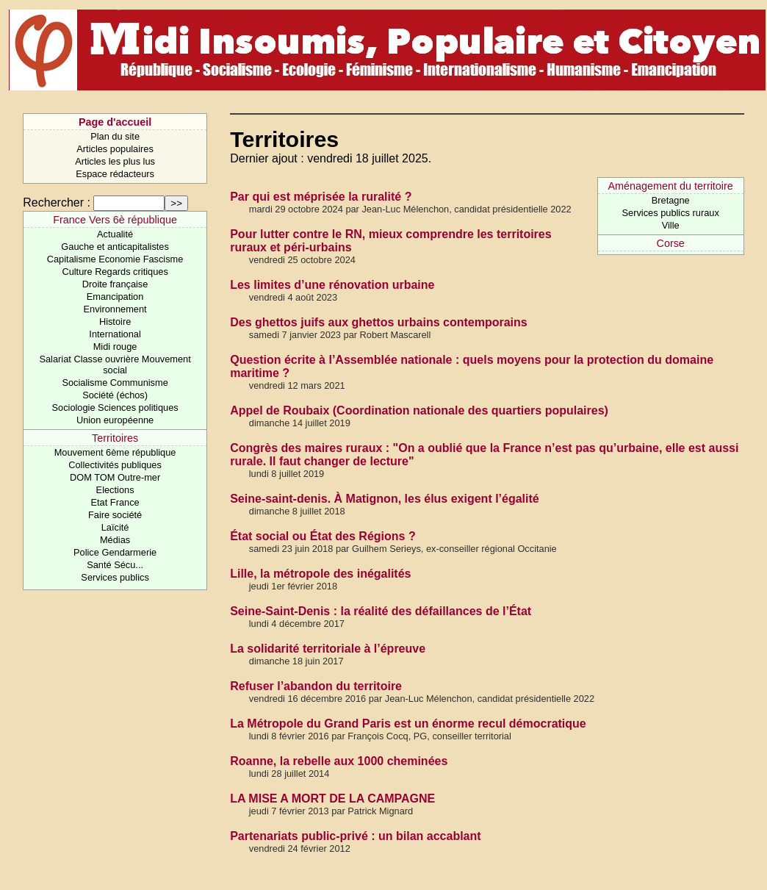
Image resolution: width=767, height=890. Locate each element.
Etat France (115, 502)
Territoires (115, 438)
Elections (115, 489)
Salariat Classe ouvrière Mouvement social (114, 365)
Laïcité (115, 527)
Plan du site (115, 136)
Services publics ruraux (670, 212)
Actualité (115, 234)
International (114, 334)
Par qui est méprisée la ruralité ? (320, 196)
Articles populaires (115, 148)
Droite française (115, 284)
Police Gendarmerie (114, 552)
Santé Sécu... (115, 564)
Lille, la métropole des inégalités (320, 573)
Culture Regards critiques (115, 271)
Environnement (115, 309)
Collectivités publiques (115, 464)
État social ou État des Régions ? (323, 536)
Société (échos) (115, 395)
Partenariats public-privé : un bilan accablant (355, 836)
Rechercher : (56, 202)
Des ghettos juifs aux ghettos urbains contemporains (378, 322)
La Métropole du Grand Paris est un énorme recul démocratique (408, 723)
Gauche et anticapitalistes (115, 246)
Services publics (114, 577)
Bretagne (671, 200)
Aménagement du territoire (670, 186)
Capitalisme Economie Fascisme (115, 259)
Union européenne (115, 420)
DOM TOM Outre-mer (115, 477)
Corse (670, 243)
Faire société (115, 514)
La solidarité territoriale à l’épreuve (327, 648)
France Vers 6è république (115, 220)
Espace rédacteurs (115, 173)
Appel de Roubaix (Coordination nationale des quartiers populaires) (419, 410)
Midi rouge (115, 346)
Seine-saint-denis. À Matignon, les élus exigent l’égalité (384, 498)
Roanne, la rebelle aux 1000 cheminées (338, 761)
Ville (671, 225)
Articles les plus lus (115, 161)
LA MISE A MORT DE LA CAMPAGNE (332, 798)
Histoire (115, 321)
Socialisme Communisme (115, 382)
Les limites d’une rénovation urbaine (332, 285)
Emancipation (115, 296)
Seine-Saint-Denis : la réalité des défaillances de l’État (380, 611)
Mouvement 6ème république (115, 452)
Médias (115, 539)
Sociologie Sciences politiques (115, 407)
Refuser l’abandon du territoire (316, 686)
